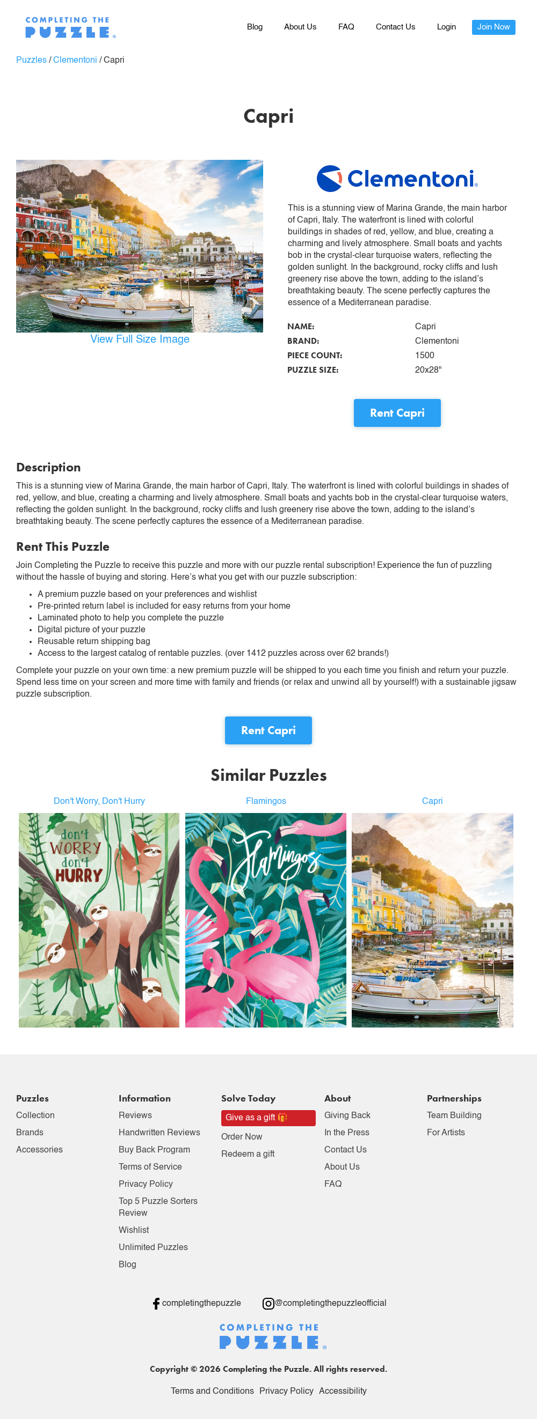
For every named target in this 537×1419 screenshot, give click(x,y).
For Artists (446, 1133)
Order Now (242, 1137)
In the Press (346, 1133)
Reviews (135, 1116)
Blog (255, 27)
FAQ (346, 27)
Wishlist (134, 1230)
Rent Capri (397, 412)
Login (446, 27)
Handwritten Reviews (159, 1133)
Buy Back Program (154, 1150)
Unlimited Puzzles (153, 1248)
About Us (300, 27)
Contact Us (396, 27)
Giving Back (347, 1116)
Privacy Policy (146, 1184)
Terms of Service (150, 1167)
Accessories (39, 1150)
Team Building (454, 1116)
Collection (35, 1116)
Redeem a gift (247, 1154)
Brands (29, 1133)
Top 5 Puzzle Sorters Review (158, 1208)
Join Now (493, 27)
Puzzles (31, 60)
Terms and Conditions (212, 1391)
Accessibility (343, 1391)
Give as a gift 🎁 (257, 1118)
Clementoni (75, 60)
